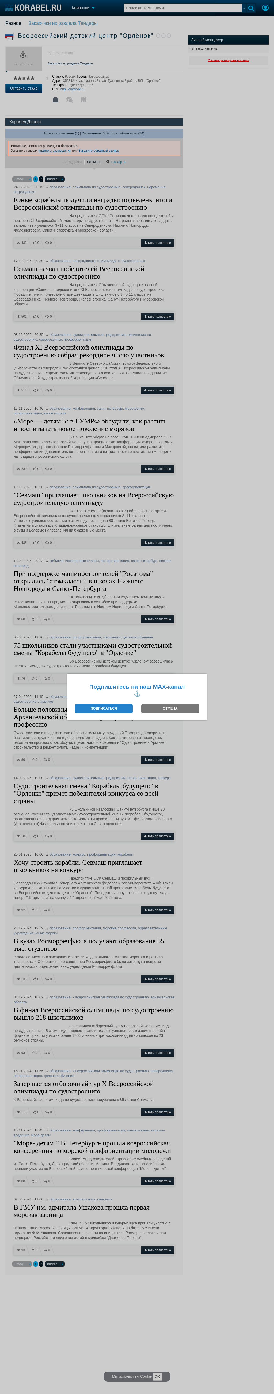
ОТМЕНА (170, 708)
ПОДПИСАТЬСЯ (103, 708)
